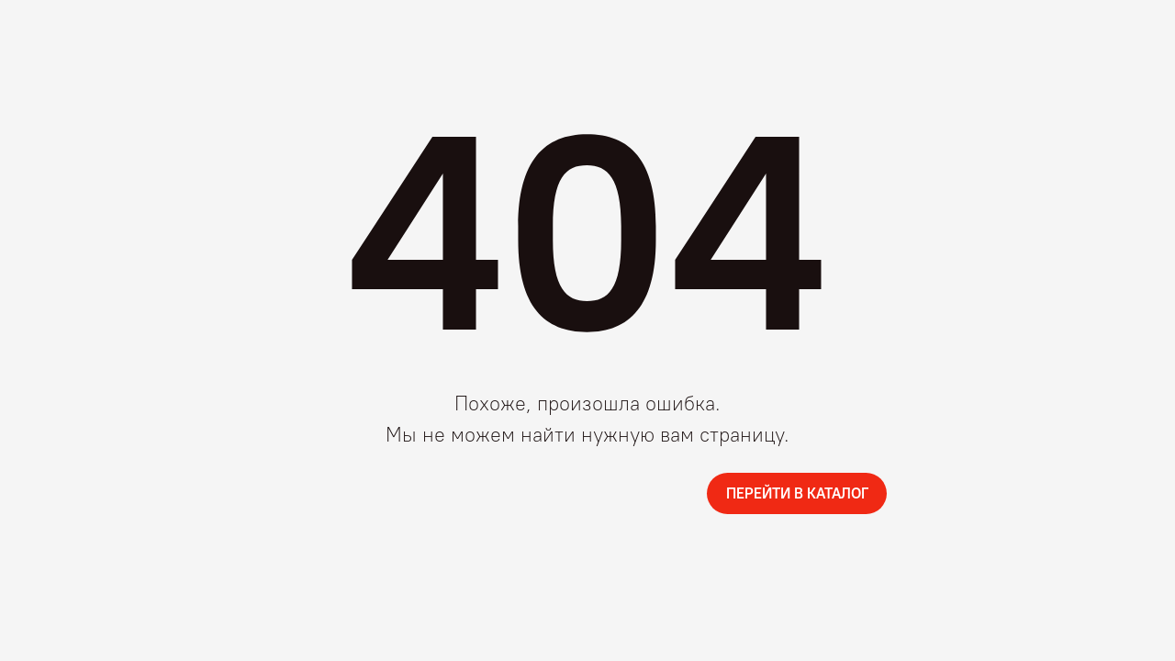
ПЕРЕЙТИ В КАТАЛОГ (797, 493)
